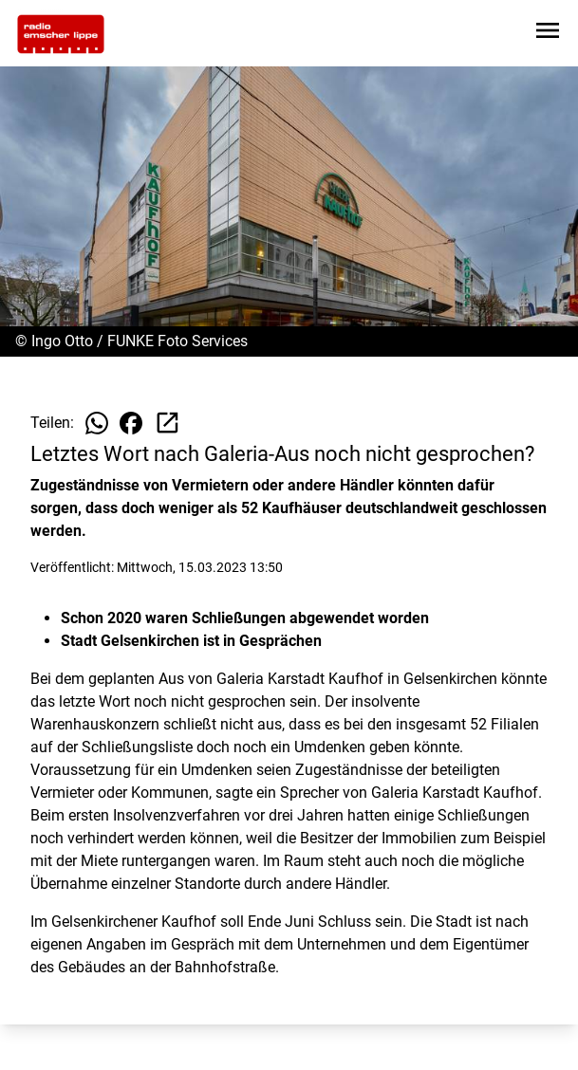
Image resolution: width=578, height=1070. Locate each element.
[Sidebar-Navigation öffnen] (547, 33)
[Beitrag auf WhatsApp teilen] (96, 423)
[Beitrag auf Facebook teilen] (131, 423)
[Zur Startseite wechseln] (60, 34)
